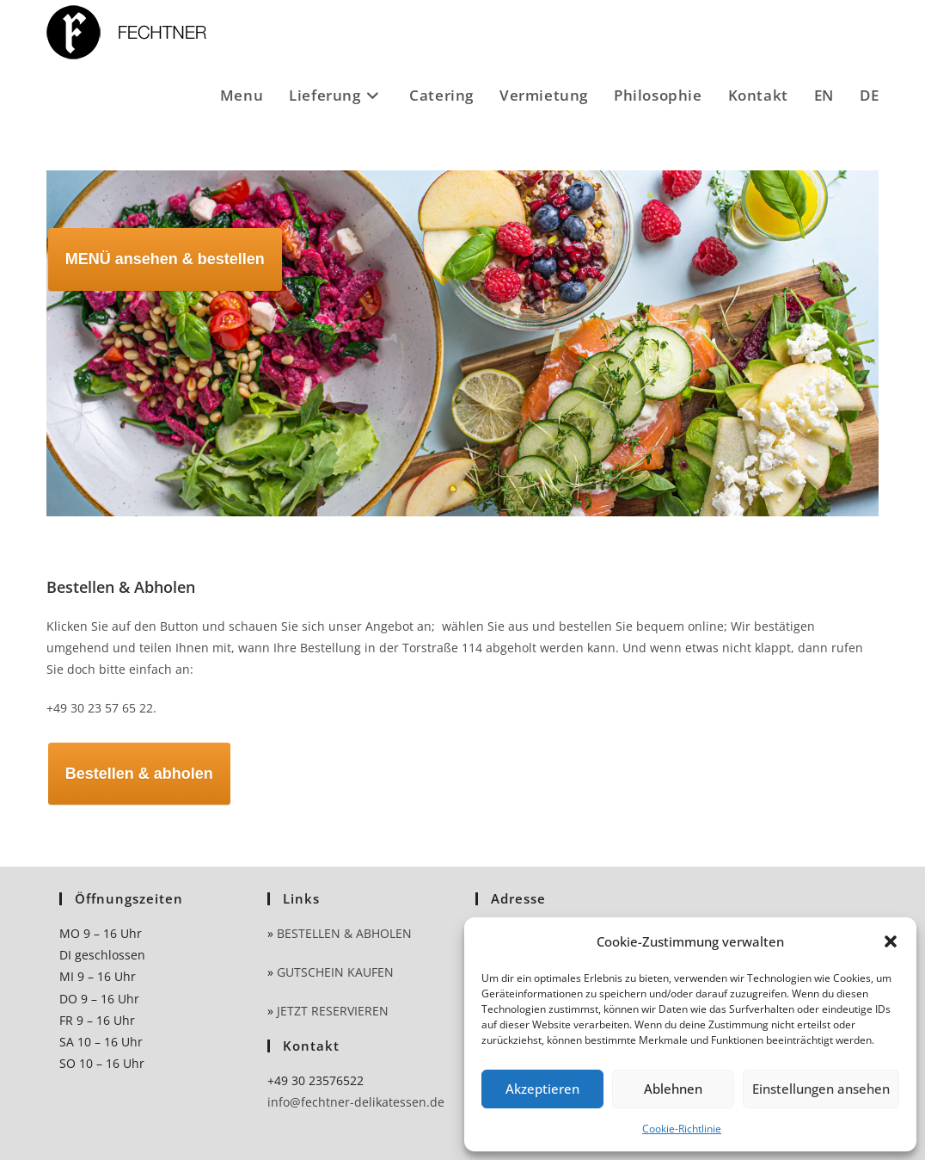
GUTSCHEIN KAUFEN (335, 972)
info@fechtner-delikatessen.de (355, 1102)
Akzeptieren (542, 1088)
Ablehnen (673, 1088)
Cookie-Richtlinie (681, 1128)
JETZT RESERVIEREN (333, 1011)
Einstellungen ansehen (821, 1088)
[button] (890, 941)
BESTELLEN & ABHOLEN (344, 933)
